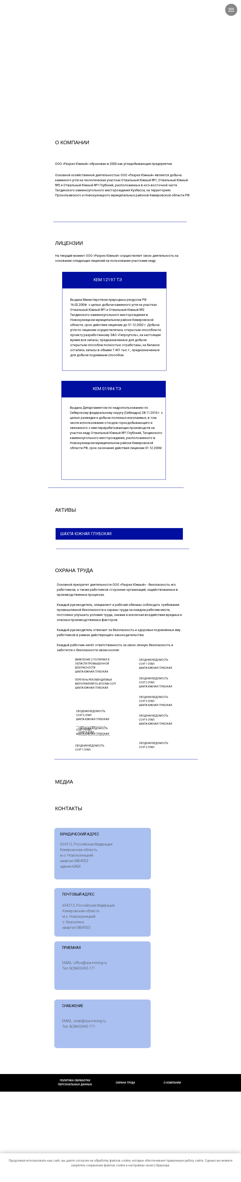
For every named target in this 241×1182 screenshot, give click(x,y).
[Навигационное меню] (231, 10)
